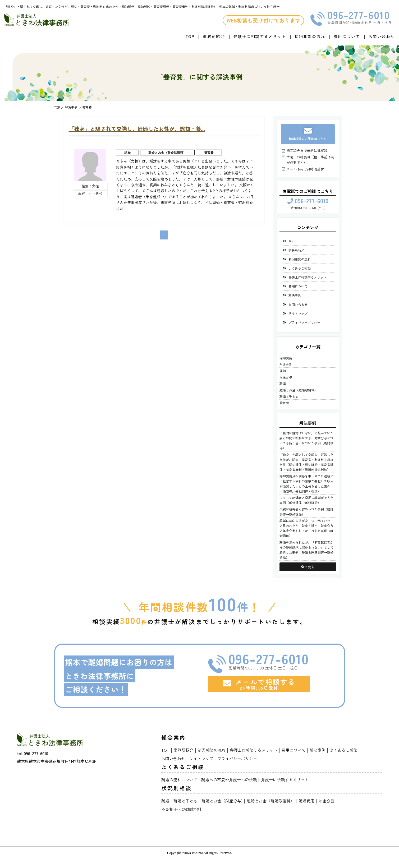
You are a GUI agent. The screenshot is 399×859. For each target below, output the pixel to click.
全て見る (308, 566)
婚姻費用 (285, 358)
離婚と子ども (289, 396)
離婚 (282, 383)
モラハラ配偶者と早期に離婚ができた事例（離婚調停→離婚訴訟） (306, 500)
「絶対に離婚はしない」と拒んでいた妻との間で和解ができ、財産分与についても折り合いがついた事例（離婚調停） (306, 440)
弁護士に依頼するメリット (285, 779)
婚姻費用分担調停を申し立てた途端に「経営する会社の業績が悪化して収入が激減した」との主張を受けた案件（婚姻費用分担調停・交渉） (306, 483)
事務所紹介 (214, 36)
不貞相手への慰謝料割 (181, 809)
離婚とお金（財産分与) (221, 800)
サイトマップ (298, 313)
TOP (190, 36)
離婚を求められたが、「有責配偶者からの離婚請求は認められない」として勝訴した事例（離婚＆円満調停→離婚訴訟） (306, 550)
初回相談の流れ (310, 36)
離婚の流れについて (179, 779)
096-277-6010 (358, 15)
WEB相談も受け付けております (263, 20)
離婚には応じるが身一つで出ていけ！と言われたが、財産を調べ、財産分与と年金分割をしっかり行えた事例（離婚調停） (306, 528)
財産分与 (285, 377)
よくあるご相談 (299, 268)
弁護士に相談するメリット (259, 36)
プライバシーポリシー (304, 322)
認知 (127, 152)
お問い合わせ (381, 36)
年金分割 (285, 364)
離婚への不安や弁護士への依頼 (229, 779)
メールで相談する (259, 684)
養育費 (209, 152)
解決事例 (294, 295)
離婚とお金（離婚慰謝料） (167, 152)
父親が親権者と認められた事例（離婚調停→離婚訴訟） (306, 511)
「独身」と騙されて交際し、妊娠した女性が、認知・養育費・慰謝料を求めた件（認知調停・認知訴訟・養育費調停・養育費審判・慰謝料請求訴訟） (306, 462)
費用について (347, 36)
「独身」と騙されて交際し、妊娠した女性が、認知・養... (137, 128)
